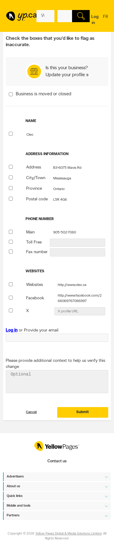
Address (33, 167)
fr (105, 21)
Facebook (35, 298)
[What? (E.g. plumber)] (45, 16)
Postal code (37, 199)
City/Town (35, 178)
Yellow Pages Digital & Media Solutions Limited (68, 533)
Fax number (37, 252)
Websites (34, 285)
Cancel (31, 416)
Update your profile (65, 75)
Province (34, 188)
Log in (94, 20)
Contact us (57, 461)
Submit (82, 416)
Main (30, 232)
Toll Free (34, 242)
